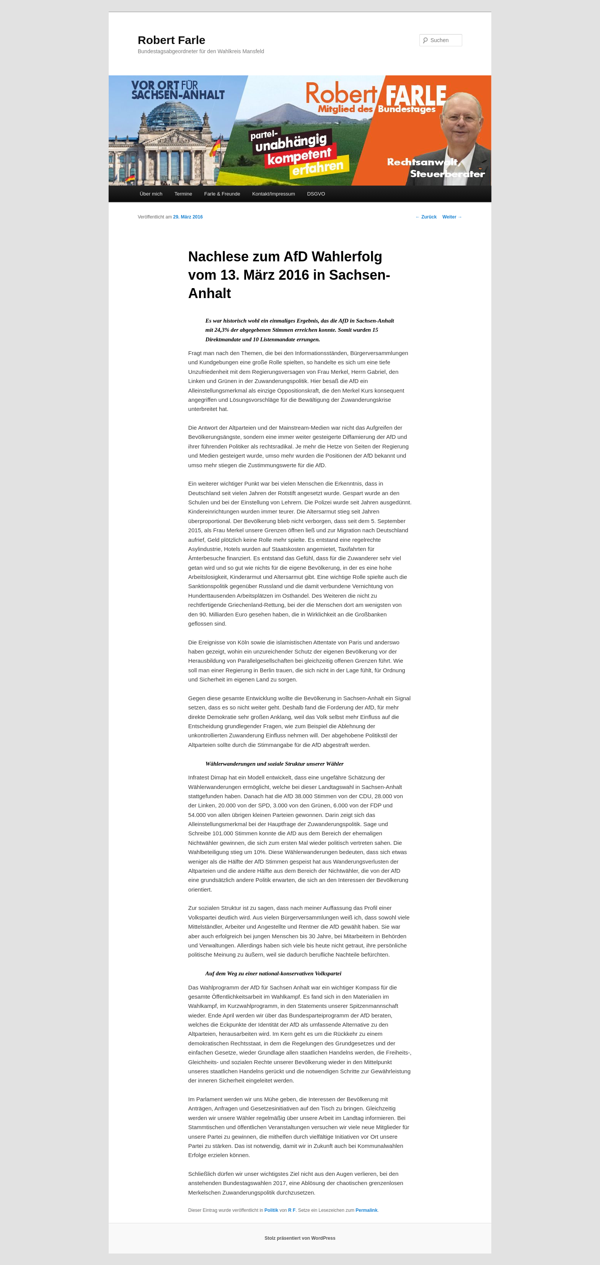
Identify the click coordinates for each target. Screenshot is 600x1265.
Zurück (426, 217)
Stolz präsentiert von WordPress (299, 1238)
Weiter (452, 217)
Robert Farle (171, 40)
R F (291, 1210)
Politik (271, 1210)
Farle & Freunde (222, 194)
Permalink (366, 1210)
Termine (183, 194)
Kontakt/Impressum (273, 194)
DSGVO (316, 194)
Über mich (151, 194)
